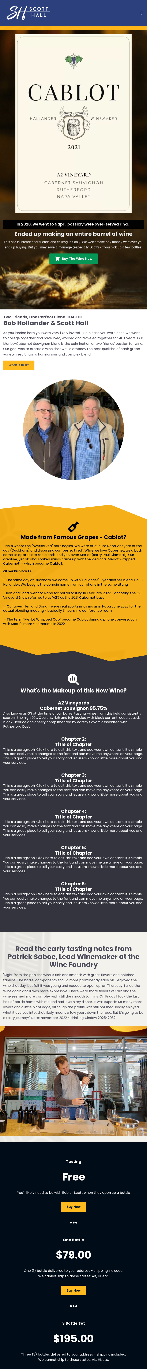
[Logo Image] (29, 13)
